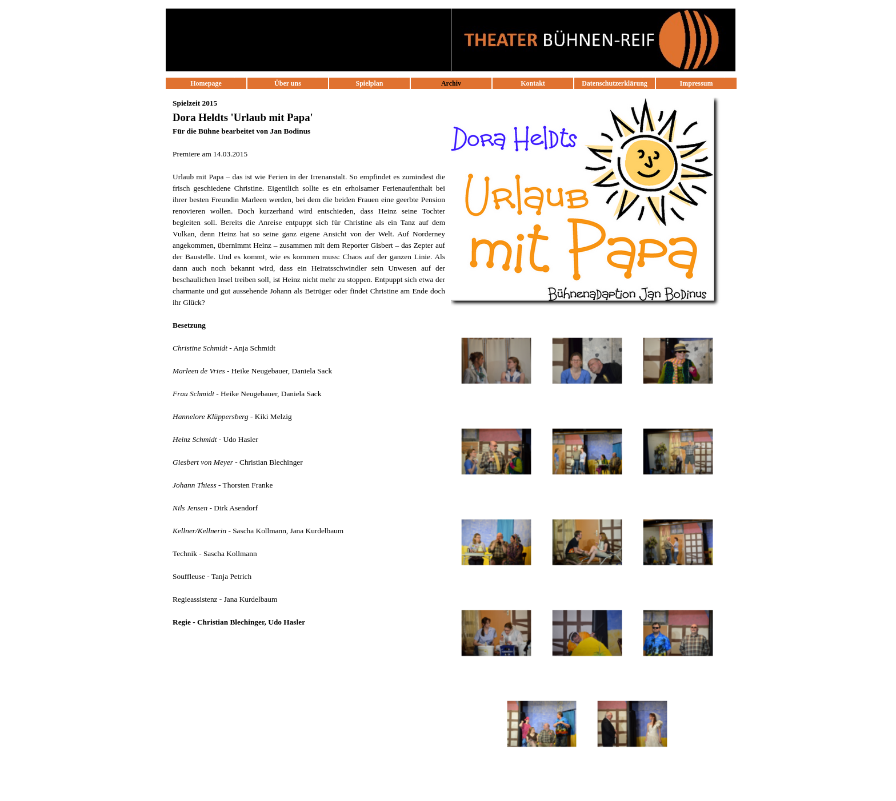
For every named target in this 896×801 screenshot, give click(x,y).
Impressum (696, 83)
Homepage (206, 83)
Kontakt (533, 83)
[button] (496, 361)
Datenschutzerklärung (614, 83)
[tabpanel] (309, 368)
